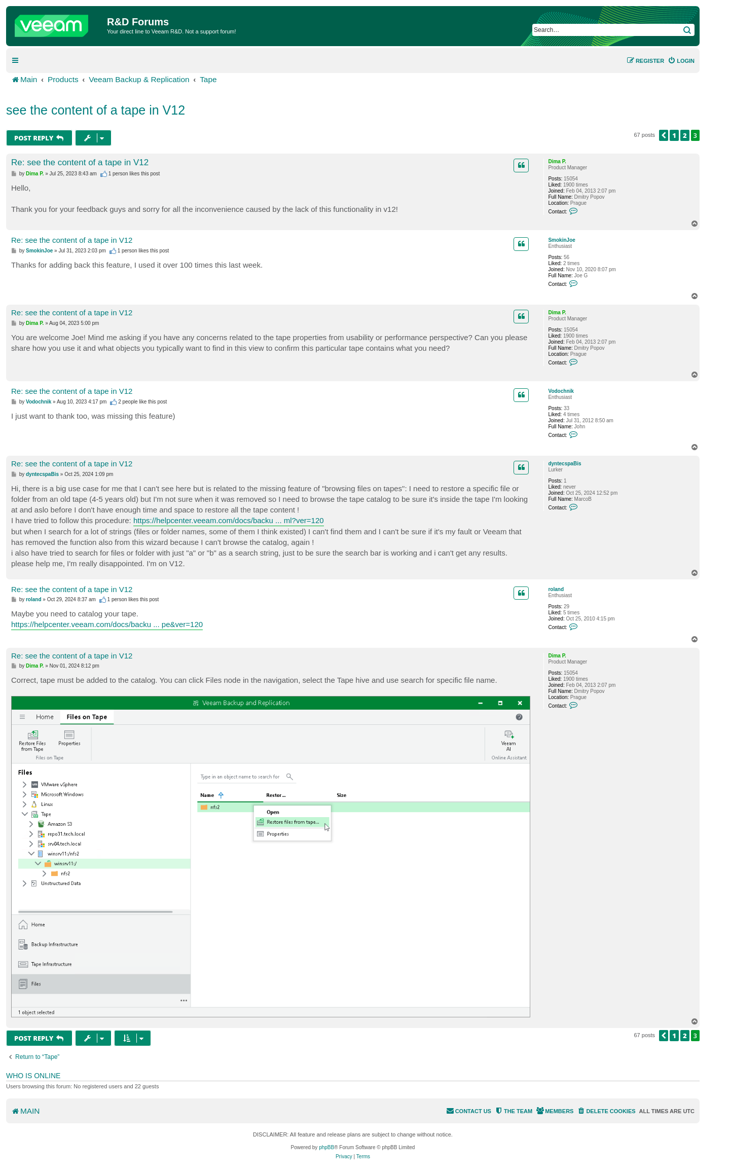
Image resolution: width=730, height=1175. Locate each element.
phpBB (326, 1147)
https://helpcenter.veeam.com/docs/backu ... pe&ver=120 (107, 624)
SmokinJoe (561, 240)
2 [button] (685, 135)
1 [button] (674, 135)
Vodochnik (560, 391)
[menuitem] (681, 61)
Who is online (33, 1076)
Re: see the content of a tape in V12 (80, 162)
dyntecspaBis (564, 463)
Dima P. (557, 161)
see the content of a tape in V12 (95, 110)
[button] (663, 135)
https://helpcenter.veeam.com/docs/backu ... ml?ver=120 (228, 520)
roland (556, 589)
